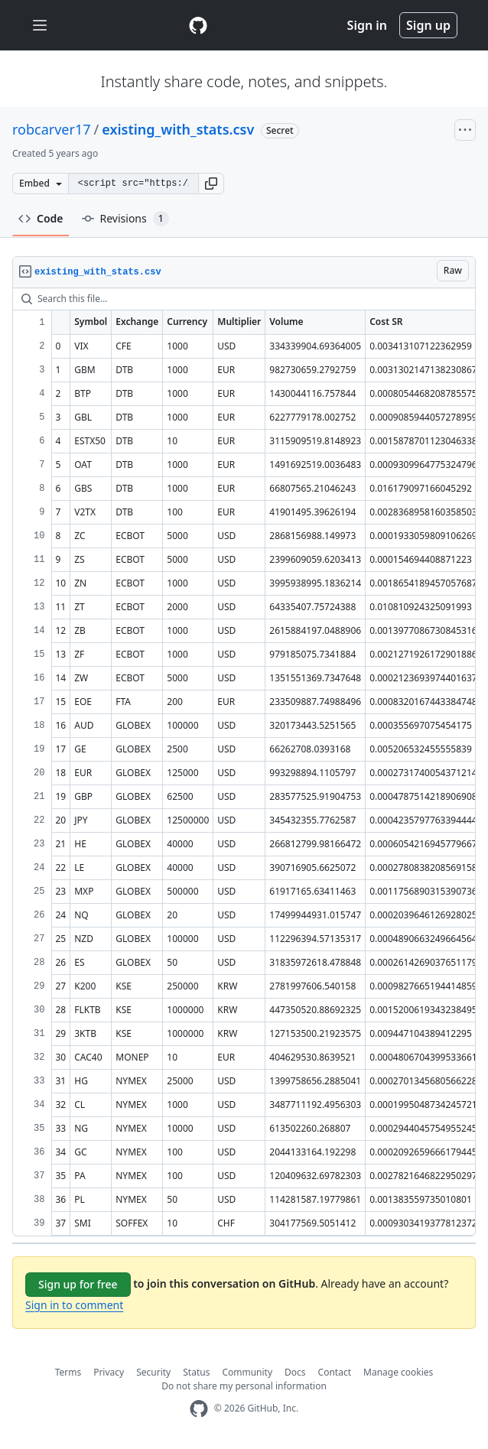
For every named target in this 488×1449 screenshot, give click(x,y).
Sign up (428, 25)
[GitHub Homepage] (199, 1408)
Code (40, 218)
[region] (244, 762)
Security (153, 1372)
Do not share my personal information (244, 1385)
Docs (295, 1372)
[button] (211, 183)
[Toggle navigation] (40, 25)
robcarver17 (51, 129)
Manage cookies (398, 1372)
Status (196, 1372)
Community (247, 1372)
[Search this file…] (244, 299)
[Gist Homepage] (198, 25)
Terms (68, 1372)
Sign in (367, 25)
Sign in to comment (74, 1305)
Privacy (108, 1372)
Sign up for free (78, 1284)
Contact (334, 1372)
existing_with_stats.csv (178, 129)
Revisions (125, 218)
